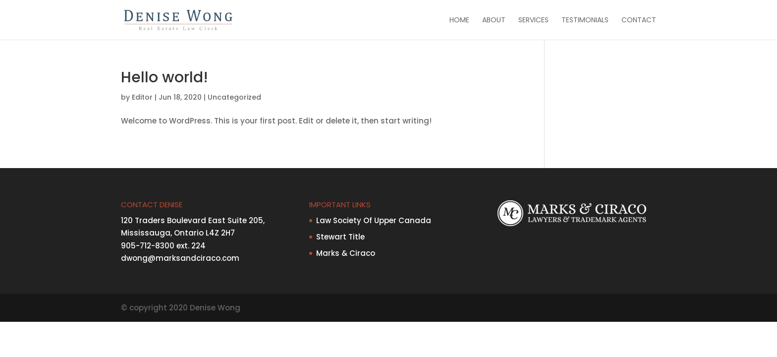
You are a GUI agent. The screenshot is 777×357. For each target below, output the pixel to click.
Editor (142, 97)
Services (533, 20)
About (493, 20)
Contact (638, 20)
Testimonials (585, 20)
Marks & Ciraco (345, 253)
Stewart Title (340, 237)
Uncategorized (234, 97)
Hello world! (164, 77)
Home (459, 20)
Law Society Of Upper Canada (373, 220)
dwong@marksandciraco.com (180, 258)
